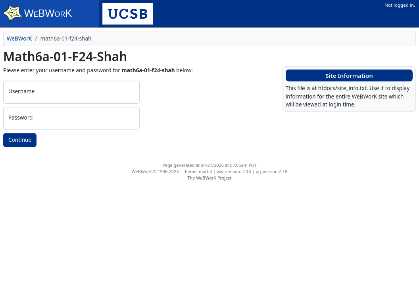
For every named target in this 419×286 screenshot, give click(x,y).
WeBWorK (19, 38)
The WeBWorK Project (210, 178)
